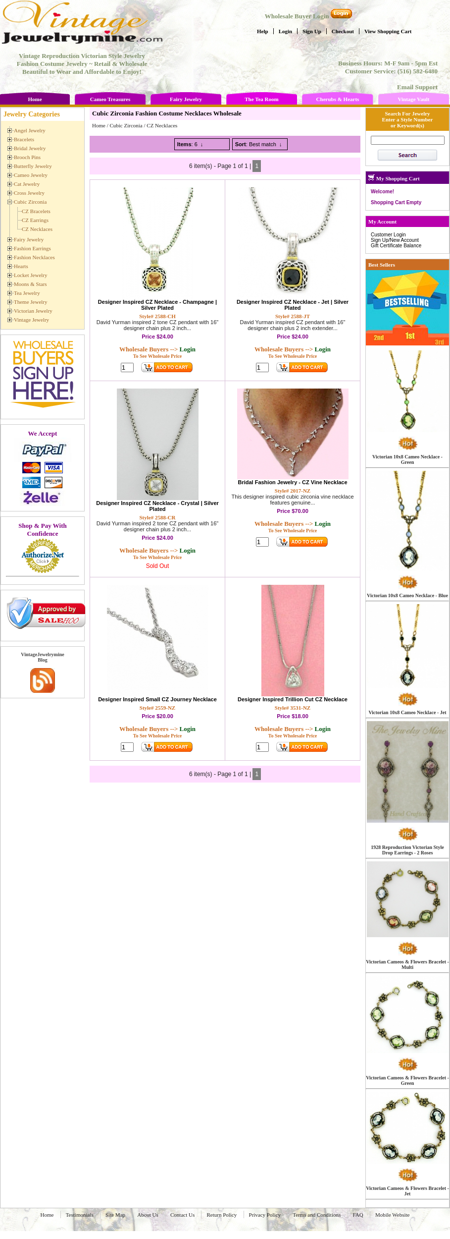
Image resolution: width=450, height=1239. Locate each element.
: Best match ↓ (258, 144)
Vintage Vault (413, 99)
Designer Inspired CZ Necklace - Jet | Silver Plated (293, 305)
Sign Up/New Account (395, 240)
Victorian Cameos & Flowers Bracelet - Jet (407, 1190)
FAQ (358, 1215)
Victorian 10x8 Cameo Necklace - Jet (407, 712)
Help (262, 31)
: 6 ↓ (190, 144)
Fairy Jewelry (186, 99)
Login (286, 31)
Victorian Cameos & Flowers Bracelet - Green (407, 1080)
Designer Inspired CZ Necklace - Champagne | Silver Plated (157, 305)
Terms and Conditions (317, 1215)
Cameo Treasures (110, 99)
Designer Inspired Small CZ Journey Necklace (157, 699)
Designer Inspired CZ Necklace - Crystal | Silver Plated (157, 506)
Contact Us (182, 1215)
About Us (147, 1215)
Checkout (343, 31)
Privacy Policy (265, 1215)
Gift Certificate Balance (396, 245)
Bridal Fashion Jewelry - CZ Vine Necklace (292, 482)
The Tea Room (261, 99)
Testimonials (80, 1215)
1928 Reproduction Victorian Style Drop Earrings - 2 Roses (407, 850)
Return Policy (221, 1215)
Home (35, 99)
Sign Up (311, 31)
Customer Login (388, 234)
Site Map (115, 1215)
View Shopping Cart (388, 31)
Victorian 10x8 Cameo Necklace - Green (407, 459)
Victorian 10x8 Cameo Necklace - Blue (407, 595)
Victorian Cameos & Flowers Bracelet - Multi (407, 964)
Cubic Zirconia (125, 125)
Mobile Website (392, 1215)
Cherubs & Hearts (337, 99)
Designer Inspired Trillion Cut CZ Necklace (293, 699)
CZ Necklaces (162, 125)
